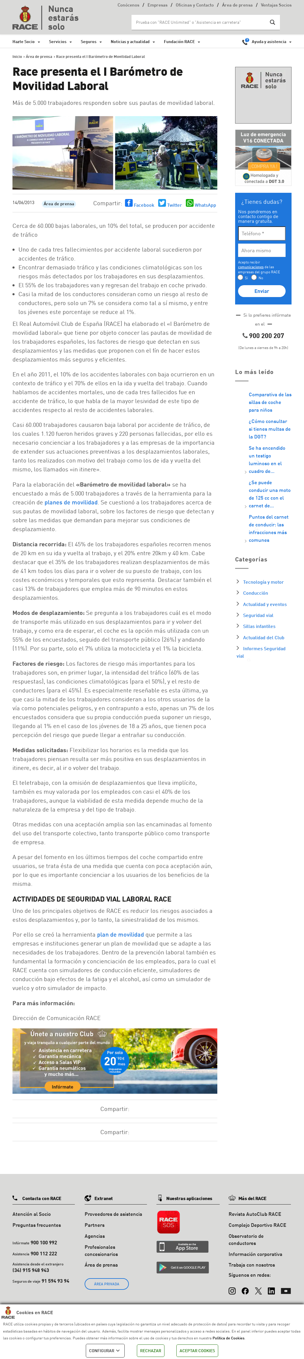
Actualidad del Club (263, 637)
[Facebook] (245, 1288)
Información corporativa (255, 1254)
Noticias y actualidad (130, 41)
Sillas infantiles (259, 626)
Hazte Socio (23, 41)
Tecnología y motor (263, 582)
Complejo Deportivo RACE (257, 1225)
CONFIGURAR (105, 1350)
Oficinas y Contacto (195, 5)
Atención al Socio (31, 1214)
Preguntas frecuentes (36, 1225)
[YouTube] (286, 1288)
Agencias (95, 1236)
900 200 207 (266, 336)
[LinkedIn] (271, 1288)
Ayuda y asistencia (269, 41)
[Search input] (200, 22)
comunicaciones (251, 267)
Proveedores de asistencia (113, 1214)
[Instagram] (232, 1288)
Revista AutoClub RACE (255, 1214)
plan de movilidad (120, 934)
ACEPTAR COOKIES (197, 1350)
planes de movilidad (71, 502)
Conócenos (128, 5)
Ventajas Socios (276, 5)
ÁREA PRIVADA (106, 1284)
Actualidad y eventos (265, 604)
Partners (94, 1225)
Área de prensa (237, 5)
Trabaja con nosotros (252, 1265)
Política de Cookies (228, 1338)
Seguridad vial (258, 615)
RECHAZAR (150, 1350)
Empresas (157, 5)
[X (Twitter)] (258, 1288)
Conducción (255, 593)
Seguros (88, 41)
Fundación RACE (179, 41)
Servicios (57, 41)
